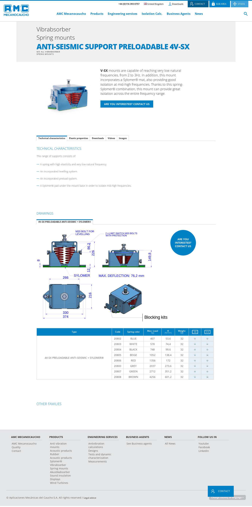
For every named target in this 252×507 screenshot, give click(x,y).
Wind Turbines (59, 484)
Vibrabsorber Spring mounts (59, 467)
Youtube (203, 444)
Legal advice (91, 498)
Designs (93, 451)
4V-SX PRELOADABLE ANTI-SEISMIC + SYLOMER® (64, 222)
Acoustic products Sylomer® (61, 460)
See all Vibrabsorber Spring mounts (50, 53)
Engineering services (122, 14)
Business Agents (178, 14)
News (199, 14)
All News (170, 444)
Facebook (204, 448)
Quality (16, 448)
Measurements (97, 462)
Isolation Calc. (152, 14)
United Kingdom (154, 3)
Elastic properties (78, 139)
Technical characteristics (51, 139)
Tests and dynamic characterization (99, 457)
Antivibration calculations (96, 446)
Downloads (177, 3)
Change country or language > (226, 498)
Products (96, 14)
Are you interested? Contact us (183, 244)
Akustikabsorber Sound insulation (60, 474)
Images (123, 139)
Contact (16, 452)
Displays (55, 480)
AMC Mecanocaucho (71, 14)
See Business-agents (139, 444)
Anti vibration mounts (58, 446)
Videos (111, 139)
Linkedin (203, 452)
